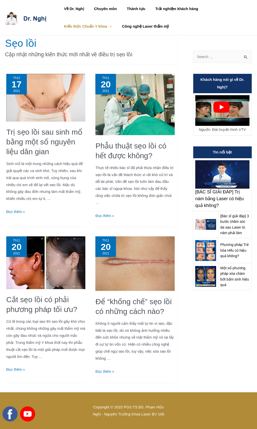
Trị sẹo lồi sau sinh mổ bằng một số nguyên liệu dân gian (44, 142)
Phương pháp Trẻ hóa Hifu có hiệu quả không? (234, 250)
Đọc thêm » (16, 211)
